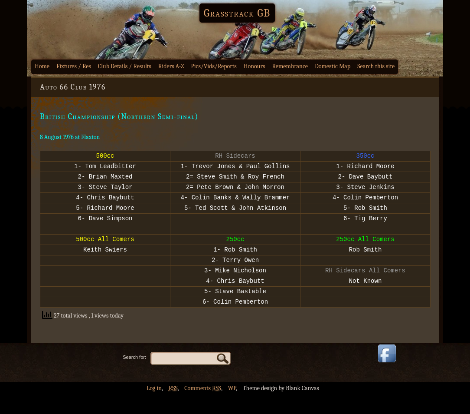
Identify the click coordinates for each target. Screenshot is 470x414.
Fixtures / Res (73, 66)
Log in (154, 407)
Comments (202, 407)
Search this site (376, 66)
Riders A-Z (171, 66)
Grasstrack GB (237, 13)
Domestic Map (332, 66)
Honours (254, 66)
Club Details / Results (124, 66)
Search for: (134, 376)
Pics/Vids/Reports (214, 66)
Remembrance (290, 66)
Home (42, 66)
